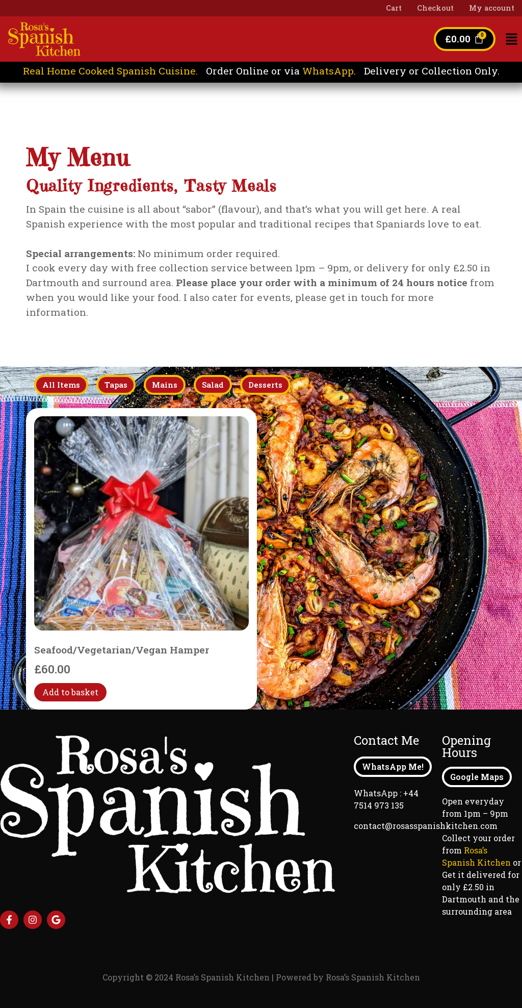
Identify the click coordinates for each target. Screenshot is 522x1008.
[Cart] (464, 39)
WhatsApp (328, 70)
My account (491, 8)
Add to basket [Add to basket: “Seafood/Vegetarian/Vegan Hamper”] (70, 692)
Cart (394, 8)
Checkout (435, 8)
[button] (512, 40)
